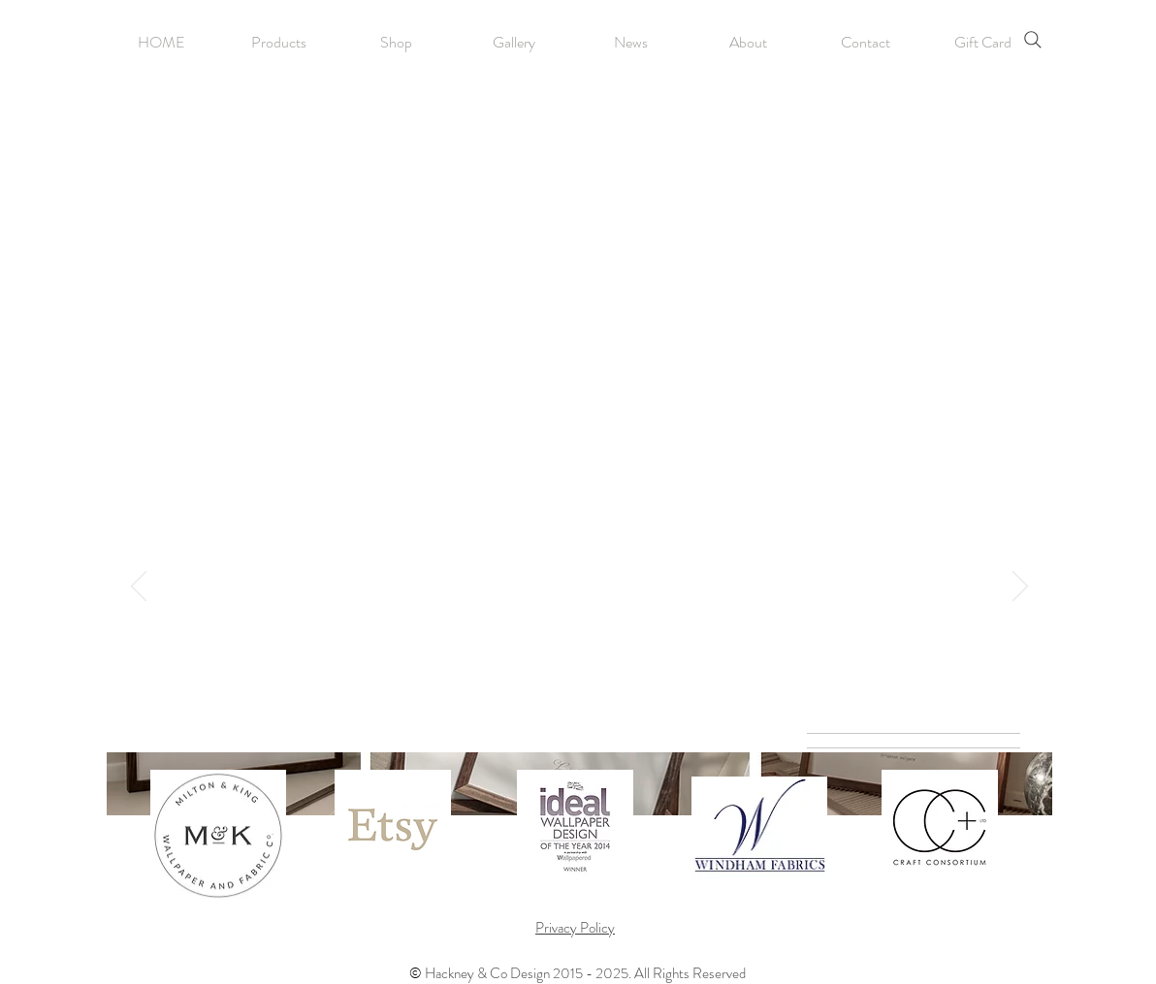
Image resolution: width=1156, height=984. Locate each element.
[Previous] (138, 587)
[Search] (1032, 39)
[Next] (1020, 587)
